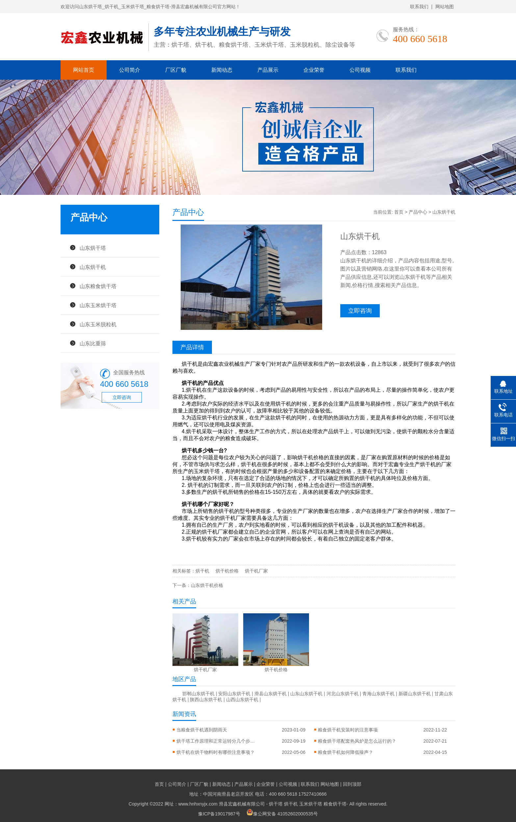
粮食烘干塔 (335, 804)
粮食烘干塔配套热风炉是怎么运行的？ (357, 741)
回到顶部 (352, 784)
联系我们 (419, 6)
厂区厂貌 (175, 70)
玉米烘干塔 (310, 804)
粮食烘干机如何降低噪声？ (345, 752)
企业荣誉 (313, 70)
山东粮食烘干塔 (98, 286)
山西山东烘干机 (242, 699)
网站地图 (444, 6)
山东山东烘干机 (306, 693)
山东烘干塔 (93, 248)
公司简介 (129, 70)
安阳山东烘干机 (234, 693)
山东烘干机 (93, 267)
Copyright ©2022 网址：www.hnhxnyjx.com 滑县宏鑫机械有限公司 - (199, 804)
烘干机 (202, 570)
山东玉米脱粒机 (98, 324)
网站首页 (83, 70)
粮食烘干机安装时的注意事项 (348, 729)
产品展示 (267, 70)
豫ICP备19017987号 (219, 813)
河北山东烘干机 (342, 693)
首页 (398, 212)
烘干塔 (276, 804)
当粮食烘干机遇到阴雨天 (201, 729)
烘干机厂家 (256, 570)
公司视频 (360, 70)
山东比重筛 (93, 343)
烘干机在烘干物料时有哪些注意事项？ (215, 752)
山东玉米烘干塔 (98, 305)
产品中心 (418, 212)
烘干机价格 (227, 570)
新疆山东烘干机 (415, 693)
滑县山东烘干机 (270, 693)
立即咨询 (122, 397)
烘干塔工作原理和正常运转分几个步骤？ (215, 741)
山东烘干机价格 (207, 585)
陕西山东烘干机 (206, 699)
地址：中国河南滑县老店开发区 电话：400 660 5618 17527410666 (257, 794)
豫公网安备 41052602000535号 (282, 813)
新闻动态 (221, 70)
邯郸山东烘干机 (198, 693)
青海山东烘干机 (378, 693)
